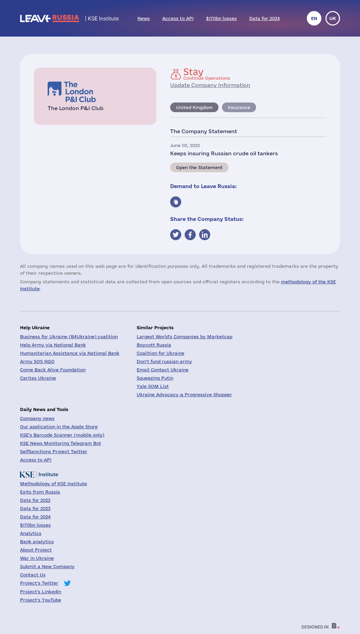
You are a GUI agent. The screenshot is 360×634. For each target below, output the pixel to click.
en (314, 18)
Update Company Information (210, 85)
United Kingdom (194, 107)
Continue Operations (206, 74)
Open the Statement (199, 167)
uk (332, 18)
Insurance (239, 107)
